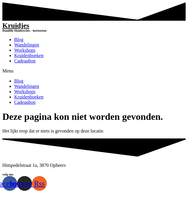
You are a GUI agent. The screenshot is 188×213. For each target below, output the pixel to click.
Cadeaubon (25, 60)
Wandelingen (26, 44)
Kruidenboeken (29, 55)
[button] (94, 71)
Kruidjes (15, 25)
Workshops (25, 50)
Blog (18, 39)
